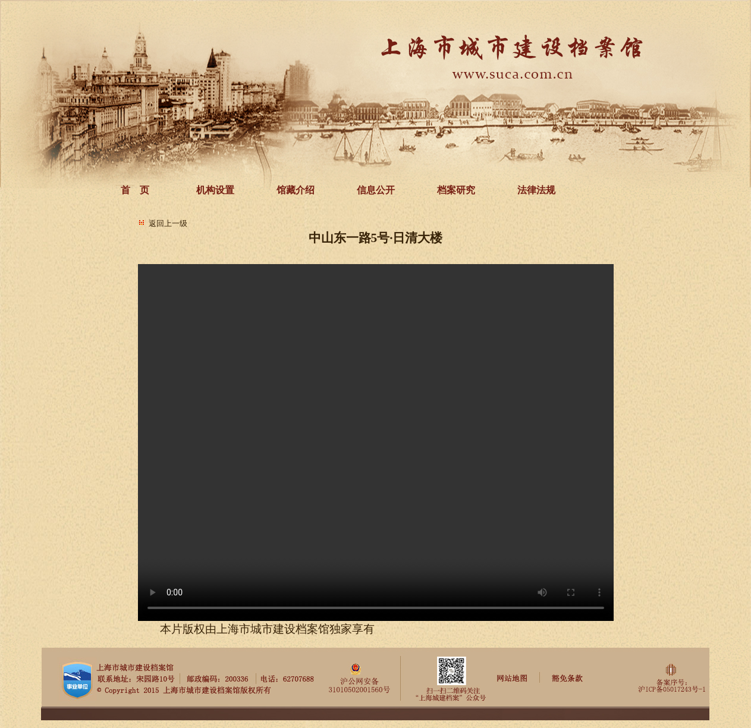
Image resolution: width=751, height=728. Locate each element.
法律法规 (536, 190)
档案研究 (456, 190)
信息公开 (376, 190)
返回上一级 (168, 223)
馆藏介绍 (295, 190)
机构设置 (215, 190)
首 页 (135, 190)
